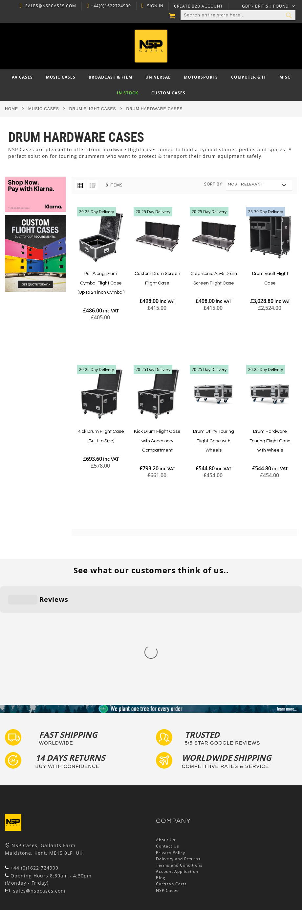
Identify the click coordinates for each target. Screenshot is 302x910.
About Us (165, 733)
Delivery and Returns (178, 752)
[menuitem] (22, 77)
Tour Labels (17, 853)
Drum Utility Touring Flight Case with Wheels (213, 441)
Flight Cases (18, 841)
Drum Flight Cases (92, 109)
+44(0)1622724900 (110, 6)
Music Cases (43, 109)
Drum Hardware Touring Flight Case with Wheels (270, 441)
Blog (160, 771)
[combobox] (238, 15)
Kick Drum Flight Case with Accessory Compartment (157, 441)
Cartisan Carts (171, 777)
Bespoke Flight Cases (27, 872)
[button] (268, 6)
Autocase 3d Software (28, 891)
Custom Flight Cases (26, 866)
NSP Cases (167, 784)
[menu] (151, 85)
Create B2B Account (197, 6)
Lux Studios (17, 885)
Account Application (177, 765)
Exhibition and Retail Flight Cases (40, 878)
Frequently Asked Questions (34, 860)
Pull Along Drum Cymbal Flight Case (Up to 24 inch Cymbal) (100, 283)
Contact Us (167, 740)
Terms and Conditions (179, 758)
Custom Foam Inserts (27, 847)
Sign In (154, 6)
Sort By (213, 184)
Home (11, 109)
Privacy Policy (170, 746)
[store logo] (151, 46)
